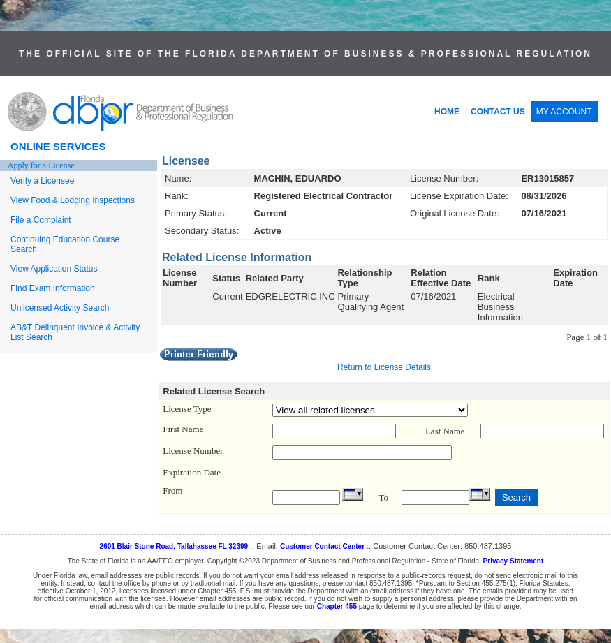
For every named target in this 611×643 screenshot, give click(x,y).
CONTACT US (498, 112)
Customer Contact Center (322, 546)
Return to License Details (384, 367)
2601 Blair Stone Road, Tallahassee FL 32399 (174, 546)
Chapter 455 (337, 606)
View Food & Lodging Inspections (72, 200)
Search (516, 497)
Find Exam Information (52, 288)
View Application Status (54, 269)
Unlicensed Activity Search (59, 308)
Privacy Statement (513, 561)
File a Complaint (40, 220)
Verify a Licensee (42, 181)
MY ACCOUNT (564, 112)
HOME (446, 112)
